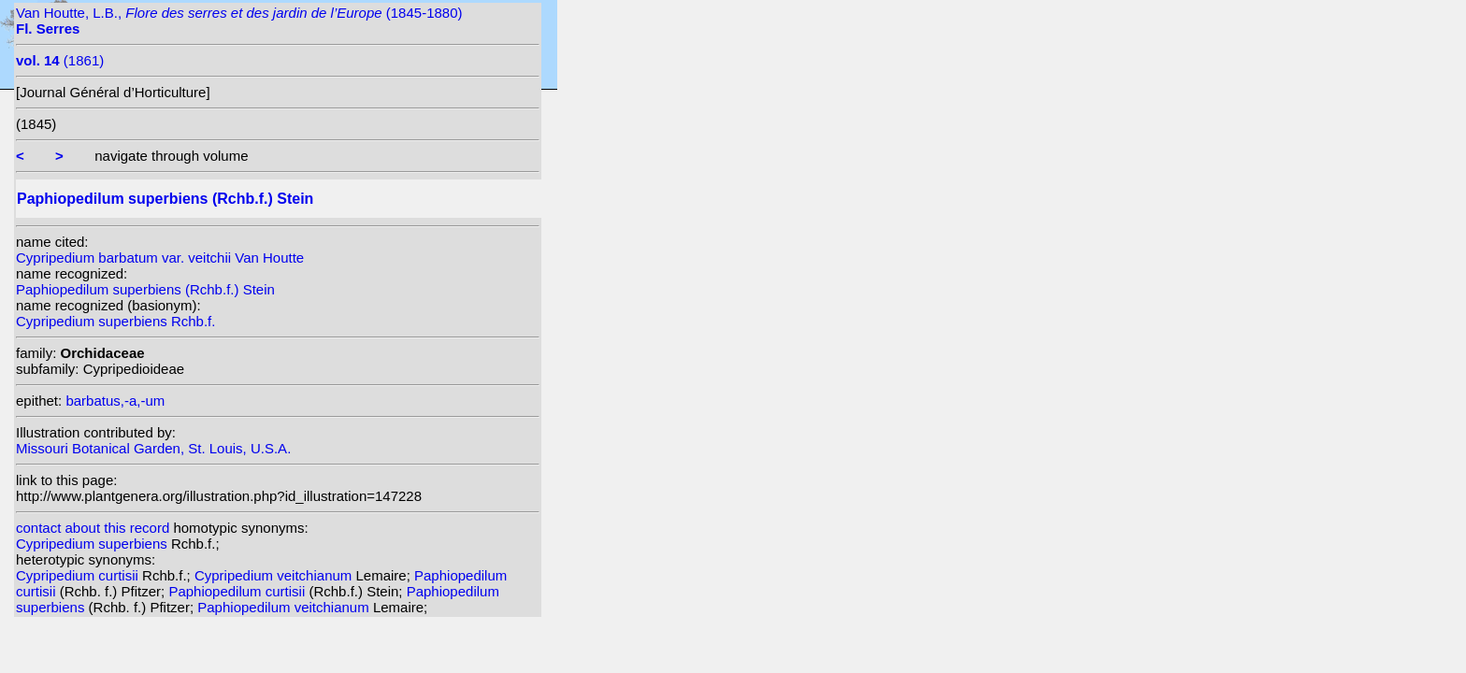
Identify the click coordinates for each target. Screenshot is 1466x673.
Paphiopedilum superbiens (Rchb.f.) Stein (145, 289)
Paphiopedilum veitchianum (285, 607)
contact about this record (92, 528)
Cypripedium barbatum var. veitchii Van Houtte (160, 257)
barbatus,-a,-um (115, 400)
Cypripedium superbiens (93, 543)
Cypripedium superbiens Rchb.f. (115, 321)
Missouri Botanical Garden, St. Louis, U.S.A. (153, 448)
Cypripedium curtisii (79, 575)
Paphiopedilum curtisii (238, 591)
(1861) (60, 60)
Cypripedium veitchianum (275, 575)
